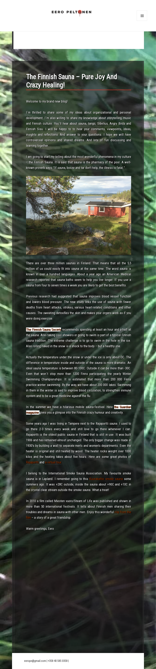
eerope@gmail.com (35, 660)
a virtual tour (53, 462)
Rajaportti (32, 462)
